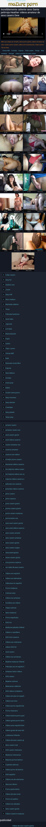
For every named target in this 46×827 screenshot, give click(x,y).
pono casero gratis (12, 504)
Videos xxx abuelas (12, 804)
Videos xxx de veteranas (14, 779)
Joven (7, 290)
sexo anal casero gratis (14, 523)
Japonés (8, 324)
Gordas (8, 378)
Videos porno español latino (14, 706)
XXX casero (9, 676)
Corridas (14, 50)
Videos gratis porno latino (14, 721)
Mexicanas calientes (13, 686)
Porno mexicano (11, 711)
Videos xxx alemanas (13, 578)
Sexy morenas (10, 398)
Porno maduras (11, 588)
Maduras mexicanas (13, 755)
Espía (7, 339)
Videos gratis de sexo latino (14, 730)
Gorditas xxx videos (12, 603)
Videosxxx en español (13, 583)
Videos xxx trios (11, 701)
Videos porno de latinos (14, 770)
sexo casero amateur (13, 538)
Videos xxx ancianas (13, 657)
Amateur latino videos (13, 672)
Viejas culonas (10, 608)
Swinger (11, 53)
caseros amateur (11, 450)
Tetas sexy (9, 417)
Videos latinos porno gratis (14, 716)
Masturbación (10, 334)
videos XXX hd (10, 647)
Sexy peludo (10, 412)
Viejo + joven (10, 349)
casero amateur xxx (12, 445)
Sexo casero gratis (12, 809)
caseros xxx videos (12, 455)
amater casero (10, 425)
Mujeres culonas (11, 681)
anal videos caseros (12, 440)
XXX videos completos (13, 691)
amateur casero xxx (12, 430)
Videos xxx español (12, 573)
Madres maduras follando (14, 662)
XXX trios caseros (12, 637)
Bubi (7, 358)
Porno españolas (11, 618)
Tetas (7, 309)
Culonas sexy (10, 593)
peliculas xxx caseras (13, 484)
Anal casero (9, 652)
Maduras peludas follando (14, 627)
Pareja (37, 50)
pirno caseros (10, 499)
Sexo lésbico (10, 373)
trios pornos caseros (13, 562)
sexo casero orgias (12, 548)
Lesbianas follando (12, 735)
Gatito (7, 344)
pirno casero (10, 494)
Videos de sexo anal (12, 794)
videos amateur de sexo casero (25, 53)
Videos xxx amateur (12, 598)
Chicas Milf (6, 50)
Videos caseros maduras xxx (14, 814)
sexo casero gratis (12, 543)
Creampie (9, 407)
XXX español (10, 775)
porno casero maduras (14, 513)
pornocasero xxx (11, 518)
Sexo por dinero (11, 784)
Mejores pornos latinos (14, 760)
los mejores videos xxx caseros (14, 474)
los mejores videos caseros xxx (14, 469)
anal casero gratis (12, 435)
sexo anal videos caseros (14, 528)
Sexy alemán (10, 402)
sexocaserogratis (12, 553)
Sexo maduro (10, 299)
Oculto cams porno (12, 393)
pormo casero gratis (13, 508)
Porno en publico (11, 799)
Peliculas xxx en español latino (14, 667)
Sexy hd (8, 280)
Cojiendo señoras (12, 765)
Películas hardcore (12, 314)
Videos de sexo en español (14, 696)
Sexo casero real (11, 745)
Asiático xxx (10, 285)
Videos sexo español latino (14, 725)
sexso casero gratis (12, 558)
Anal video (9, 319)
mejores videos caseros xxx (14, 479)
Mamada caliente (12, 304)
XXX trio (8, 622)
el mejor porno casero (13, 459)
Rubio (7, 388)
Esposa (21, 50)
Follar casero (29, 50)
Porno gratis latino (12, 789)
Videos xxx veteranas (13, 642)
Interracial (9, 383)
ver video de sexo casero (14, 567)
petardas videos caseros (14, 489)
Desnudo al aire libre (13, 363)
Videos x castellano (12, 632)
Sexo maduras (10, 613)
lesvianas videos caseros (14, 464)
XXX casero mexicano (13, 750)
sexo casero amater (12, 533)
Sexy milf (8, 295)
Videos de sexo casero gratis (16, 1)
